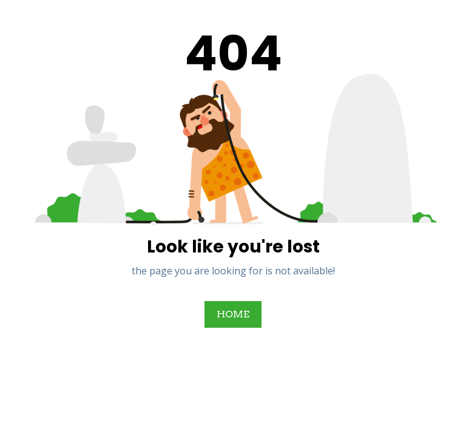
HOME (233, 314)
